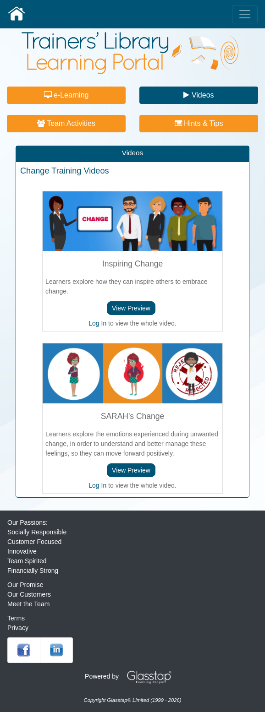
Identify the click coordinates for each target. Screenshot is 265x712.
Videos (198, 95)
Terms (16, 618)
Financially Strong (32, 570)
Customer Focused (34, 541)
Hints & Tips (199, 123)
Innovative (22, 551)
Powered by (131, 676)
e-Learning (66, 95)
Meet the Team (28, 604)
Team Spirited (27, 561)
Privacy (17, 627)
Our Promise (25, 584)
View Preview (131, 308)
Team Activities (66, 123)
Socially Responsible (36, 532)
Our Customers (29, 594)
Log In (97, 323)
